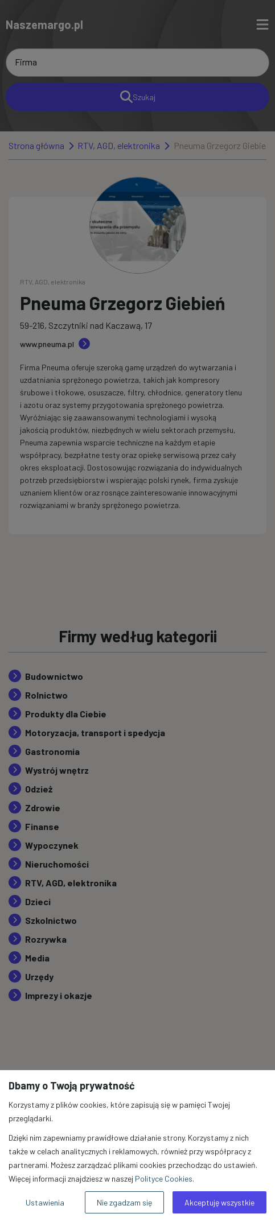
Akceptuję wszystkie (219, 1202)
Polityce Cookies (163, 1178)
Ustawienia (45, 1202)
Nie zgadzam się (124, 1202)
